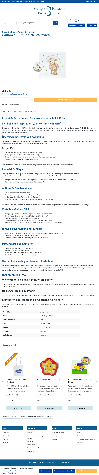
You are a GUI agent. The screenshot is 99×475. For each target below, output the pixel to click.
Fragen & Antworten (58, 432)
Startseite (6, 432)
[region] (49, 64)
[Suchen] (55, 23)
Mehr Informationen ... (10, 473)
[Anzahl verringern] (4, 100)
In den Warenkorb (65, 100)
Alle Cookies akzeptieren (87, 471)
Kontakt (29, 432)
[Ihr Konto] (70, 20)
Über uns (5, 442)
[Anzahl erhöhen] (31, 100)
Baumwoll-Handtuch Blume (48, 379)
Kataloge (30, 441)
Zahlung (54, 436)
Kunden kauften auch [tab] (11, 416)
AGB (78, 432)
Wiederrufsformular (33, 448)
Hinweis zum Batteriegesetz (86, 439)
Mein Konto (6, 436)
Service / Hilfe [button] (90, 1)
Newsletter (30, 451)
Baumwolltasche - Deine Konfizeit (16, 380)
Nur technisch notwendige (64, 471)
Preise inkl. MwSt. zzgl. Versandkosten (15, 94)
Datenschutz (81, 436)
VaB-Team (6, 439)
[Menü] (4, 23)
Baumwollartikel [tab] (9, 345)
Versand (55, 439)
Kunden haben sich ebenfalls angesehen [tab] (37, 416)
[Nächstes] (96, 381)
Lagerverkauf (31, 444)
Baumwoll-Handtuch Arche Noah (79, 380)
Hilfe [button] (54, 428)
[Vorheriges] (2, 381)
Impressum (80, 442)
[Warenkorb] (79, 20)
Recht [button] (79, 428)
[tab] (7, 111)
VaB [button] (4, 428)
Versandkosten (66, 462)
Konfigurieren (46, 471)
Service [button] (31, 428)
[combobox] (35, 23)
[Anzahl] (17, 100)
